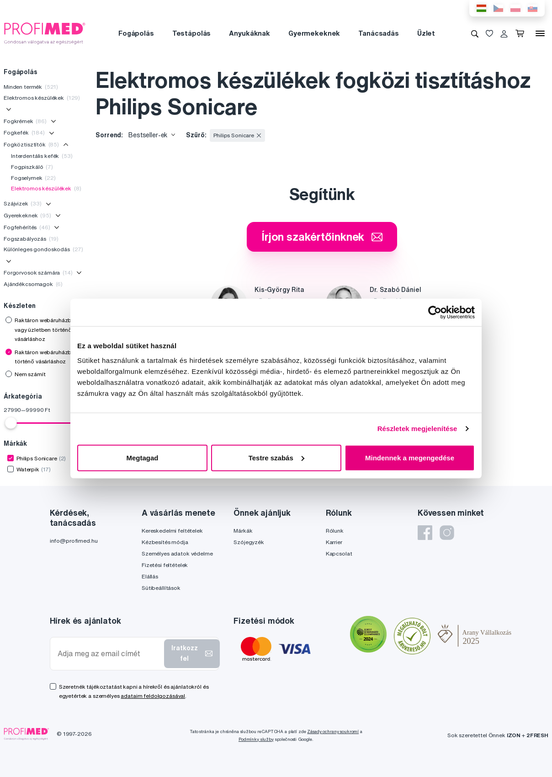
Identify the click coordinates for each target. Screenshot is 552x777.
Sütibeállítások (161, 588)
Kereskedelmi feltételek (172, 531)
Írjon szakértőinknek (321, 236)
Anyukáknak (249, 33)
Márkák (243, 531)
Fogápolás (136, 33)
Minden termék (31, 87)
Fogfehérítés (27, 227)
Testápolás (191, 33)
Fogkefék (24, 132)
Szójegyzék (249, 542)
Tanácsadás (378, 33)
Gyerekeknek (27, 215)
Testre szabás (276, 457)
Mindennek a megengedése (409, 457)
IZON (513, 735)
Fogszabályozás (31, 239)
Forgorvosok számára (38, 272)
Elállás (150, 576)
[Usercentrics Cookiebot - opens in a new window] (435, 312)
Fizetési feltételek (165, 565)
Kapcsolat (339, 553)
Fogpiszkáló (32, 167)
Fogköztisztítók (31, 144)
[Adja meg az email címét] (109, 654)
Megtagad (142, 457)
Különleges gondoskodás (43, 249)
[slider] (11, 423)
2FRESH (537, 735)
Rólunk (335, 531)
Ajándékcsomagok (33, 284)
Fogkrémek (25, 121)
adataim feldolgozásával (153, 696)
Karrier (334, 542)
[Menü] (540, 33)
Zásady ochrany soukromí (333, 731)
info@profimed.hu (74, 541)
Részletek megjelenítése (417, 428)
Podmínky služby (256, 739)
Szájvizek (23, 203)
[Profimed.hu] (45, 33)
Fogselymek (33, 178)
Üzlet (426, 33)
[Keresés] (474, 33)
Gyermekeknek (314, 33)
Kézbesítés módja (165, 542)
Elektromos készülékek (42, 98)
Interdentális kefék (42, 156)
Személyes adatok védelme (177, 553)
